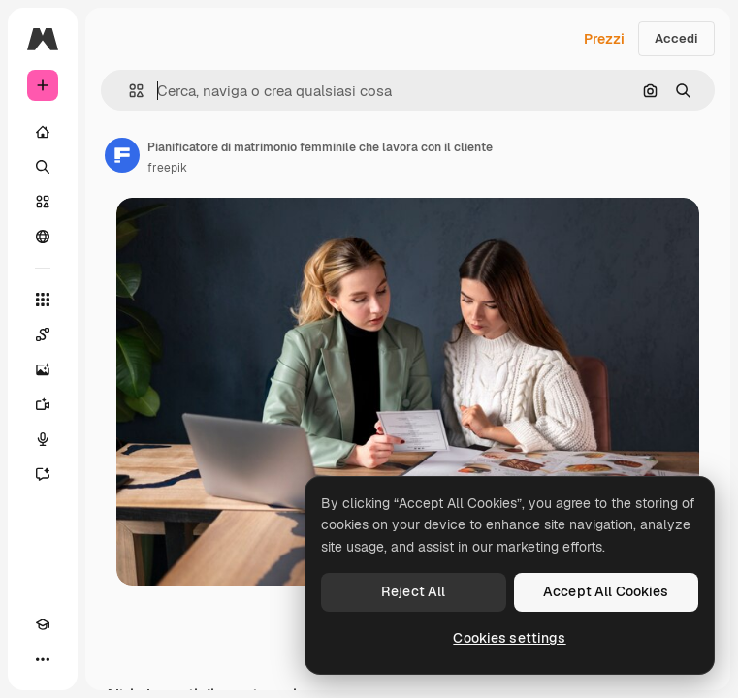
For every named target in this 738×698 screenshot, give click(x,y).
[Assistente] (42, 474)
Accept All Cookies (606, 591)
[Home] (42, 131)
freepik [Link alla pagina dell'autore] (167, 167)
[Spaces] (42, 334)
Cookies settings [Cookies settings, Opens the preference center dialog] (509, 638)
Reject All (413, 591)
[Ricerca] (42, 166)
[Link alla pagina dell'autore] (122, 155)
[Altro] (42, 659)
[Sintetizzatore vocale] (42, 439)
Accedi (676, 38)
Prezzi (604, 39)
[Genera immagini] (42, 369)
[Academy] (42, 624)
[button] (128, 90)
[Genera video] (42, 404)
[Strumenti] (42, 299)
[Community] (42, 236)
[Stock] (42, 201)
